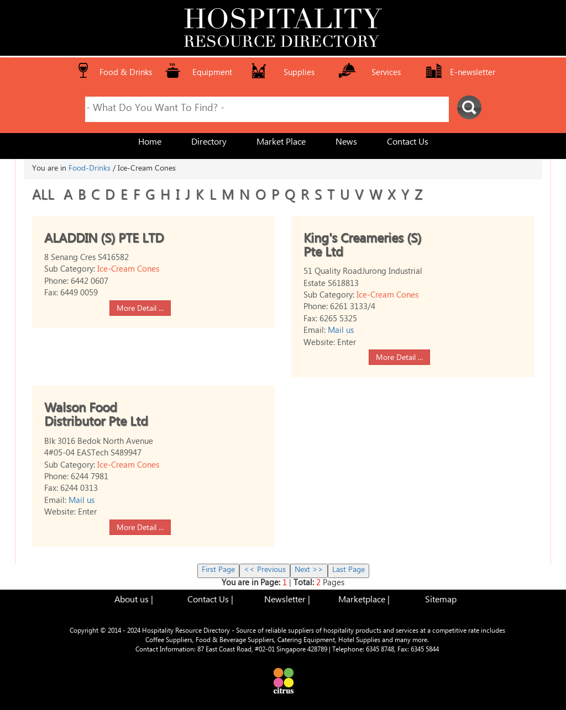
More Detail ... (140, 309)
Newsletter (285, 601)
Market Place (281, 143)
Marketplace (361, 601)
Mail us (341, 331)
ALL (45, 197)
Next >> (309, 570)
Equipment (212, 73)
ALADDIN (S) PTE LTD (104, 240)
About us (131, 601)
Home (149, 143)
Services (386, 73)
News (346, 143)
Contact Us (407, 143)
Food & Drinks (125, 73)
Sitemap (441, 601)
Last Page (348, 570)
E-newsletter (472, 73)
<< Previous (265, 570)
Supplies (299, 73)
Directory (209, 143)
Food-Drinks (90, 169)
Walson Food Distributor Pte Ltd (96, 417)
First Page (218, 570)
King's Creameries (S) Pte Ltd (362, 247)
